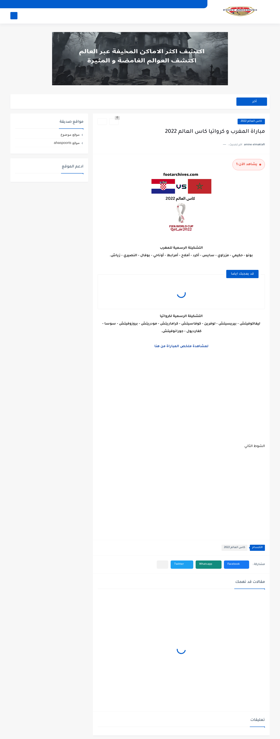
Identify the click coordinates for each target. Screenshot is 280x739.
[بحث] (13, 15)
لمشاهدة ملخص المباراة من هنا (181, 347)
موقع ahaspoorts (67, 143)
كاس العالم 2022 (251, 121)
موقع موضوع (70, 134)
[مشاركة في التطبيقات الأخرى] (162, 564)
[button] (236, 564)
